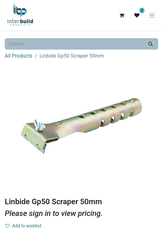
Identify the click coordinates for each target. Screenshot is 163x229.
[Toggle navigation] (152, 15)
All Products (18, 56)
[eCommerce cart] (121, 15)
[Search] (150, 44)
